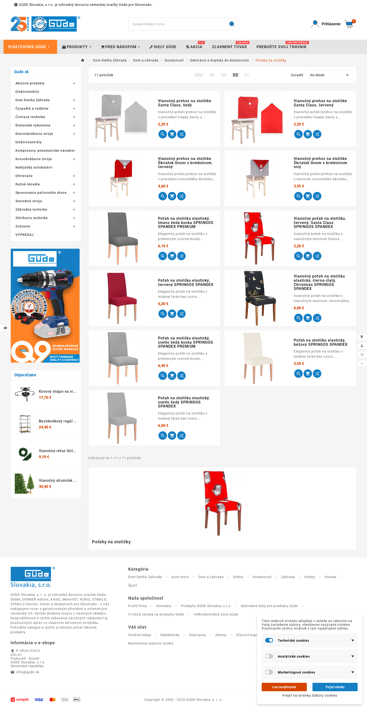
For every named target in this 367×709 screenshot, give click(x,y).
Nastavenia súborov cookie (150, 643)
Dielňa (238, 577)
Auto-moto (180, 577)
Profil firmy (137, 606)
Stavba (330, 577)
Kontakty (164, 606)
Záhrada (288, 577)
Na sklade (330, 75)
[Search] (177, 24)
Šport (132, 585)
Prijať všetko (335, 687)
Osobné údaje (139, 635)
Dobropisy (197, 635)
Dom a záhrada (211, 577)
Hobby (310, 577)
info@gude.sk (27, 672)
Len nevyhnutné (284, 687)
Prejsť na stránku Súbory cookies (309, 695)
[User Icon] (325, 24)
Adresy (221, 635)
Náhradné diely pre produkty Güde (269, 606)
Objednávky (170, 635)
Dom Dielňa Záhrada (145, 577)
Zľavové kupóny (249, 635)
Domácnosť (262, 577)
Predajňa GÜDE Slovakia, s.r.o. (206, 606)
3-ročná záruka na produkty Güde (156, 614)
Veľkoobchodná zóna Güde (216, 614)
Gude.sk (21, 71)
